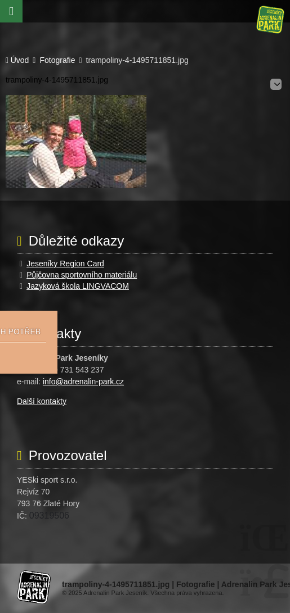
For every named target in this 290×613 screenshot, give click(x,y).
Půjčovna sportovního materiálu (81, 274)
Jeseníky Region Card (65, 263)
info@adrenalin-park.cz (83, 381)
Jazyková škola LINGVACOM (77, 285)
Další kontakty (41, 401)
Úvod (270, 20)
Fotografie (57, 60)
